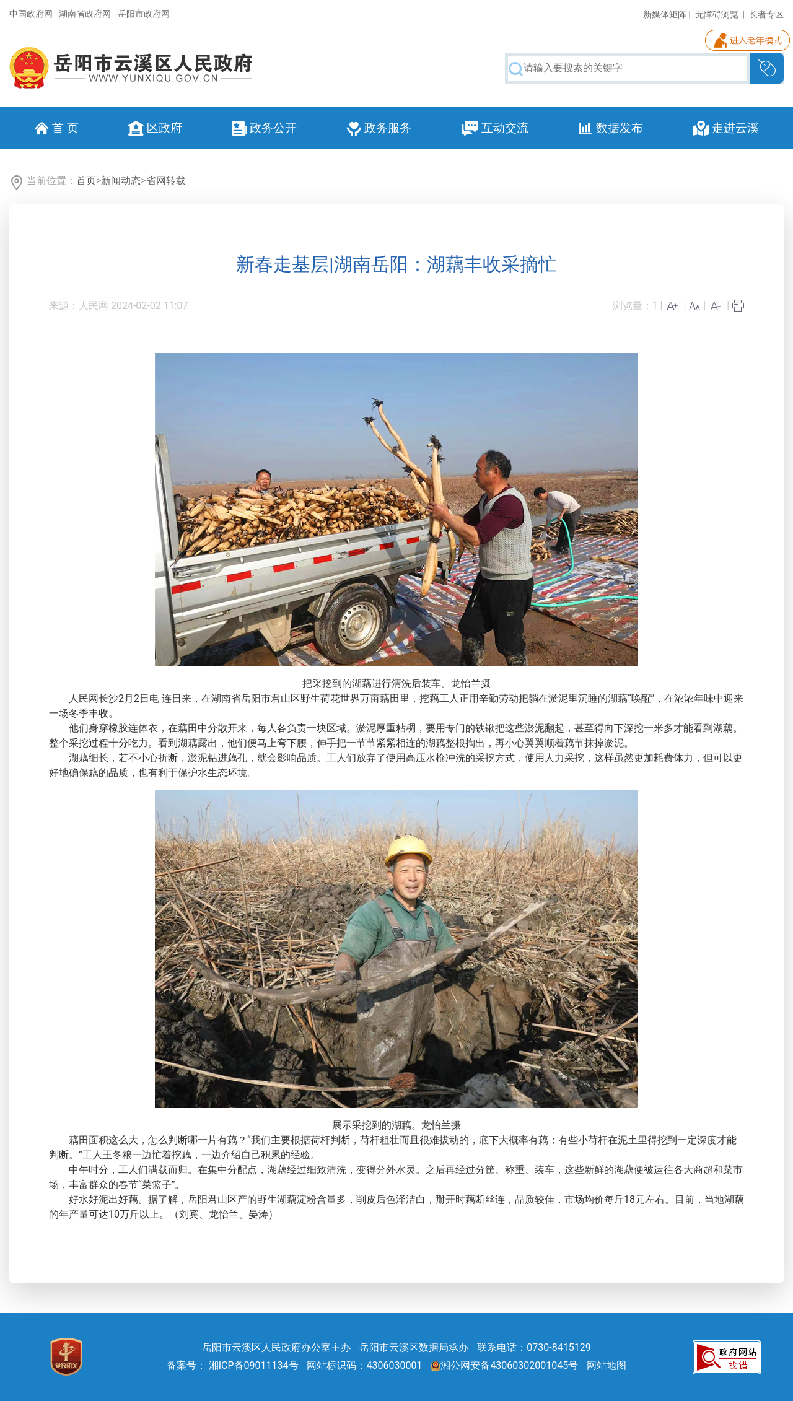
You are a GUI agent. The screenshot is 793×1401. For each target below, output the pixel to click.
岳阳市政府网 (144, 14)
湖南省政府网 (85, 14)
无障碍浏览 (716, 14)
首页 (86, 180)
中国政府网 (31, 14)
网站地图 (606, 1365)
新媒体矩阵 (664, 14)
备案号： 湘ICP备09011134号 (233, 1365)
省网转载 (166, 180)
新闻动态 (121, 180)
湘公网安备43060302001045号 (504, 1365)
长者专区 (766, 14)
